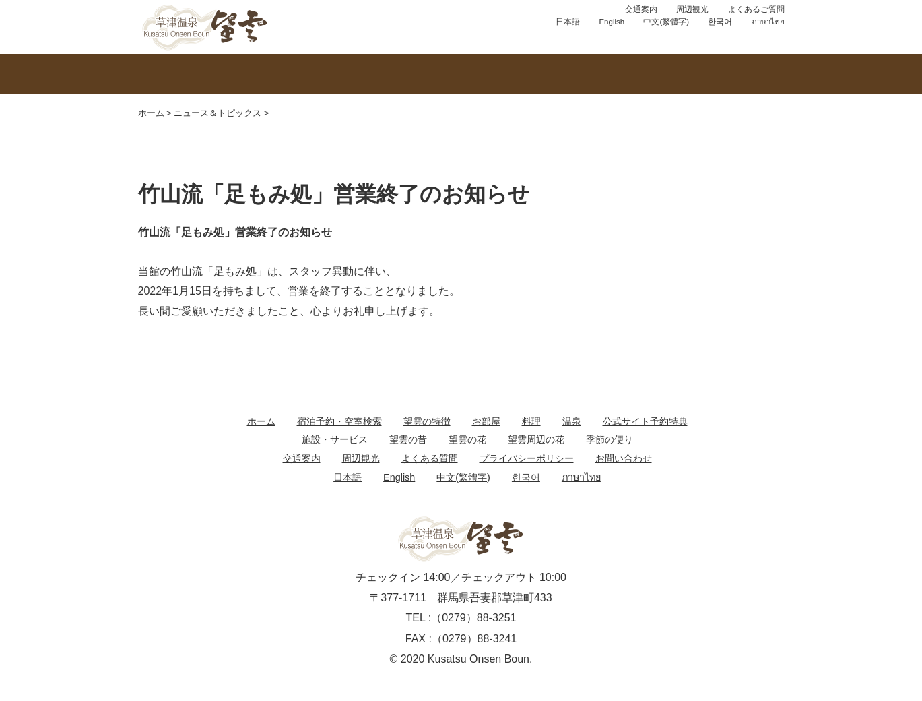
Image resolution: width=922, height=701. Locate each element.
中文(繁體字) (666, 22)
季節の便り (609, 439)
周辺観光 (692, 9)
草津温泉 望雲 (205, 27)
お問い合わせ (481, 37)
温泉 (332, 74)
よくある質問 (429, 458)
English (611, 22)
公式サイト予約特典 (645, 421)
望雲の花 (467, 439)
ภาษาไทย (768, 22)
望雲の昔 (408, 439)
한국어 (720, 22)
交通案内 (641, 9)
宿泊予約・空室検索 (339, 421)
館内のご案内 (720, 74)
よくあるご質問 (756, 9)
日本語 (568, 22)
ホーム (151, 113)
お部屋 (461, 74)
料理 (531, 421)
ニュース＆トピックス (217, 113)
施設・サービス (335, 439)
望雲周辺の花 (536, 439)
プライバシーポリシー (527, 458)
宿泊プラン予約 (367, 37)
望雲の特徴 (202, 74)
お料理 (590, 74)
